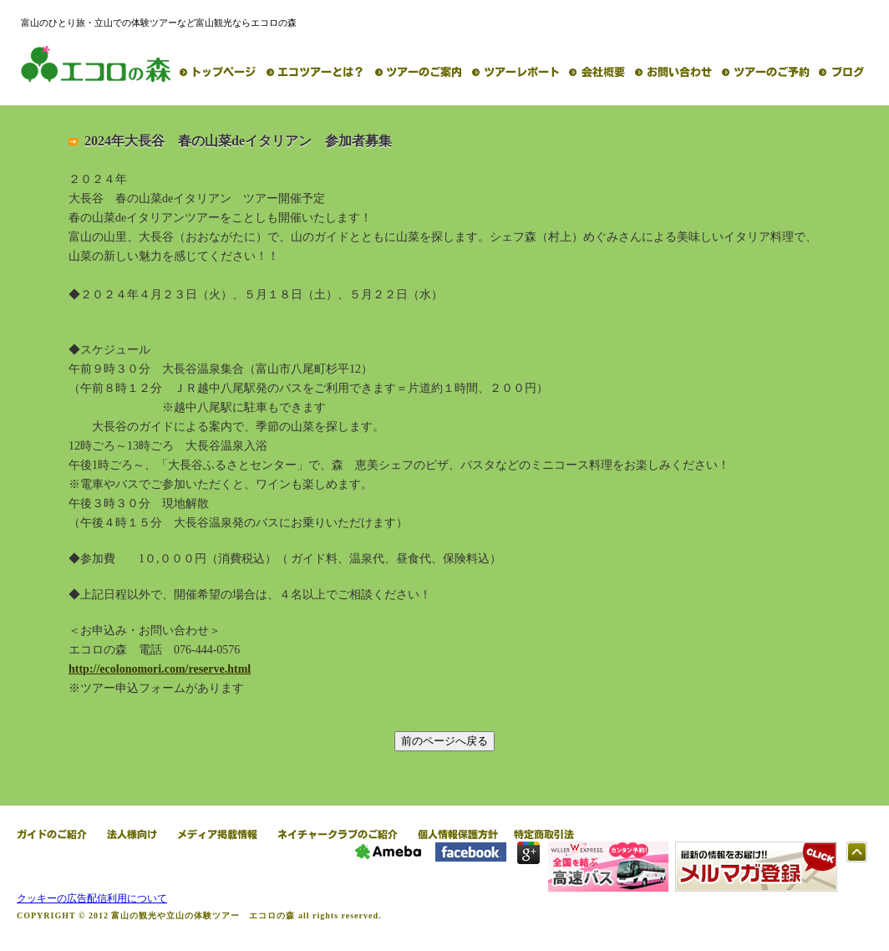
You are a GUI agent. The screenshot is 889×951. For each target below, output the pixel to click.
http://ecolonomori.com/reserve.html (160, 669)
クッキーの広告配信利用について (92, 898)
